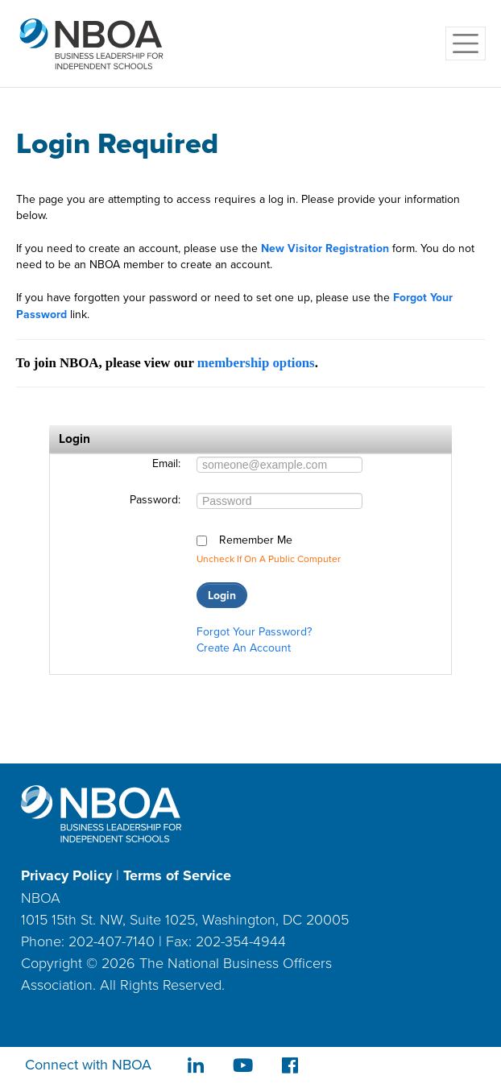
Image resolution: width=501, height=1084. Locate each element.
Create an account (244, 647)
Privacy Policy (66, 875)
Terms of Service (177, 875)
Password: (155, 500)
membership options (256, 362)
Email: (166, 464)
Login (222, 595)
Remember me (255, 540)
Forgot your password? (254, 631)
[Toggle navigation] (465, 43)
